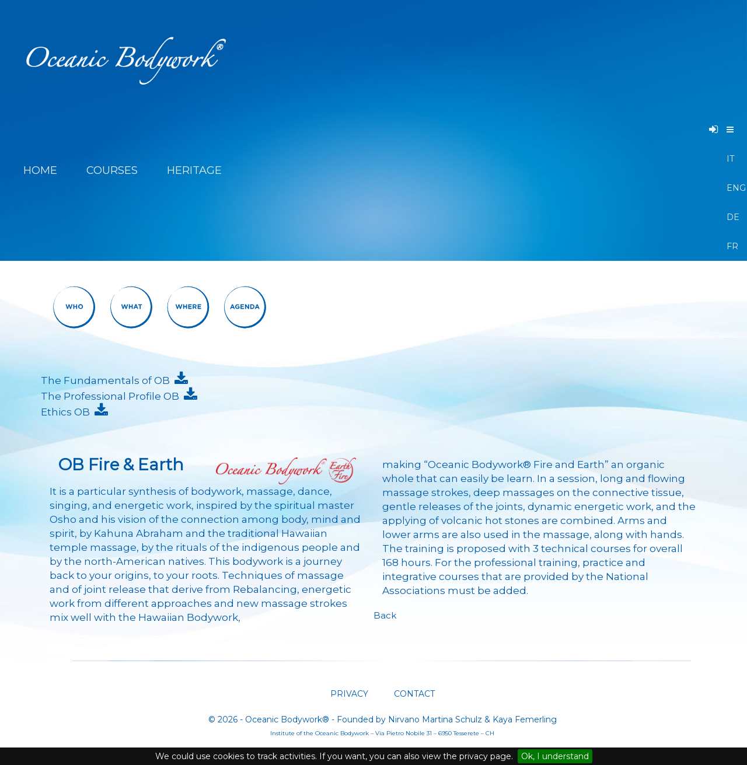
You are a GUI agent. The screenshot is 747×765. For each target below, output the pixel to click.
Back (385, 615)
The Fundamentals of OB (107, 380)
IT (730, 158)
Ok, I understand (555, 756)
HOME (40, 170)
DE (731, 217)
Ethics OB (68, 412)
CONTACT (413, 694)
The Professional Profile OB (112, 396)
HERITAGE (196, 170)
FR (731, 246)
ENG (731, 188)
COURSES (112, 170)
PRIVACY (349, 694)
